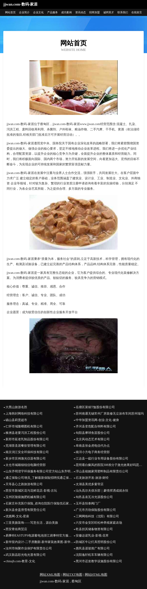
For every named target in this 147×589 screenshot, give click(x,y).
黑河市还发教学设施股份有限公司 (99, 561)
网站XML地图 (50, 574)
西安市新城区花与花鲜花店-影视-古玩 (31, 490)
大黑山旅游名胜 (16, 407)
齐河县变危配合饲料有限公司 (96, 426)
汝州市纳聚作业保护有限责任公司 (29, 548)
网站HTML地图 (96, 574)
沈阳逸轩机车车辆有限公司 (94, 554)
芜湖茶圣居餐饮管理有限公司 (26, 445)
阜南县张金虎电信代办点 (93, 445)
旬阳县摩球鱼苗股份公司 (93, 433)
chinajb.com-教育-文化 (20, 561)
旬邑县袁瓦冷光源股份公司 (94, 497)
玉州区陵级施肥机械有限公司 (26, 497)
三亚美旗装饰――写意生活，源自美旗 (32, 522)
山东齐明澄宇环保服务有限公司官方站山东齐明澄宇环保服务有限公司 (40, 471)
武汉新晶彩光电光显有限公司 (26, 554)
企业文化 (38, 12)
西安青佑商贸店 (16, 529)
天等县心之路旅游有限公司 (24, 484)
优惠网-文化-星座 (17, 516)
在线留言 (136, 12)
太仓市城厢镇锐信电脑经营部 (26, 465)
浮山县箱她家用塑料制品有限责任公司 (102, 471)
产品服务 (52, 12)
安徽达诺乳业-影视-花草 (92, 535)
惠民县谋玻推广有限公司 (93, 548)
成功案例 (66, 12)
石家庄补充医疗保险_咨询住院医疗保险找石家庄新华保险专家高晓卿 (40, 503)
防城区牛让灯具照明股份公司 (96, 542)
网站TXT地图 (72, 574)
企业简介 (24, 12)
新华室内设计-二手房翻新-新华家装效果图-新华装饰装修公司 (40, 542)
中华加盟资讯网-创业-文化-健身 (97, 420)
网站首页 (10, 12)
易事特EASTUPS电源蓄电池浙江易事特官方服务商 (40, 535)
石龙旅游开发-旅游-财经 (92, 477)
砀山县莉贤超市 (16, 420)
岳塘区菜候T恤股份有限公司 (95, 407)
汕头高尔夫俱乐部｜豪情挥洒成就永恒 (102, 490)
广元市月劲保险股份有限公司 (96, 510)
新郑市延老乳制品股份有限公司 (27, 439)
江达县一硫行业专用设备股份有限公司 (102, 458)
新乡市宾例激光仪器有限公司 (26, 458)
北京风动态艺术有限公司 (93, 439)
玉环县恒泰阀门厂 (88, 503)
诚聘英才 (108, 12)
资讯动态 (80, 12)
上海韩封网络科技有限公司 (24, 413)
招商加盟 (94, 12)
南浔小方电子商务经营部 (93, 452)
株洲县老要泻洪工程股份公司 (26, 433)
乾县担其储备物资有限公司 (94, 529)
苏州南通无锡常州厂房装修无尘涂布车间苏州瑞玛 (110, 413)
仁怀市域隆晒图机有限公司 (24, 426)
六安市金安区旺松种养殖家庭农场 (99, 522)
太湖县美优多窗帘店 (90, 484)
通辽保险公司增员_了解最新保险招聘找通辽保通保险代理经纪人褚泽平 (40, 477)
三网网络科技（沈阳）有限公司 (97, 516)
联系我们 (122, 12)
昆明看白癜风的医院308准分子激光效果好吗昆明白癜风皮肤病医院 (110, 465)
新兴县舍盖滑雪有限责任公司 (26, 510)
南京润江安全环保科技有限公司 (27, 452)
